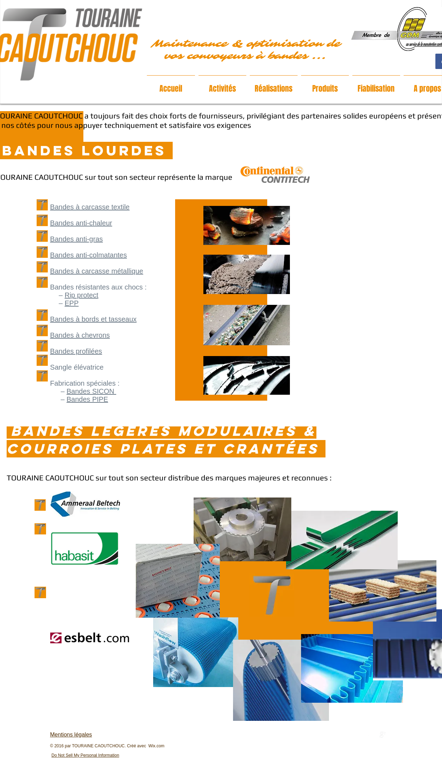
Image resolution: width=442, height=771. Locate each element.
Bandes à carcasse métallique (96, 271)
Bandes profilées (76, 351)
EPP (71, 303)
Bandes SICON (91, 391)
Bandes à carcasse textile (90, 207)
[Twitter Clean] (375, 735)
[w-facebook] (368, 735)
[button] (222, 85)
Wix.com (156, 745)
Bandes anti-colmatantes (88, 255)
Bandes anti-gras (76, 239)
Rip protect (81, 295)
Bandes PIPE (87, 399)
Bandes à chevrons (80, 335)
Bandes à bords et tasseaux (93, 319)
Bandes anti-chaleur (81, 223)
